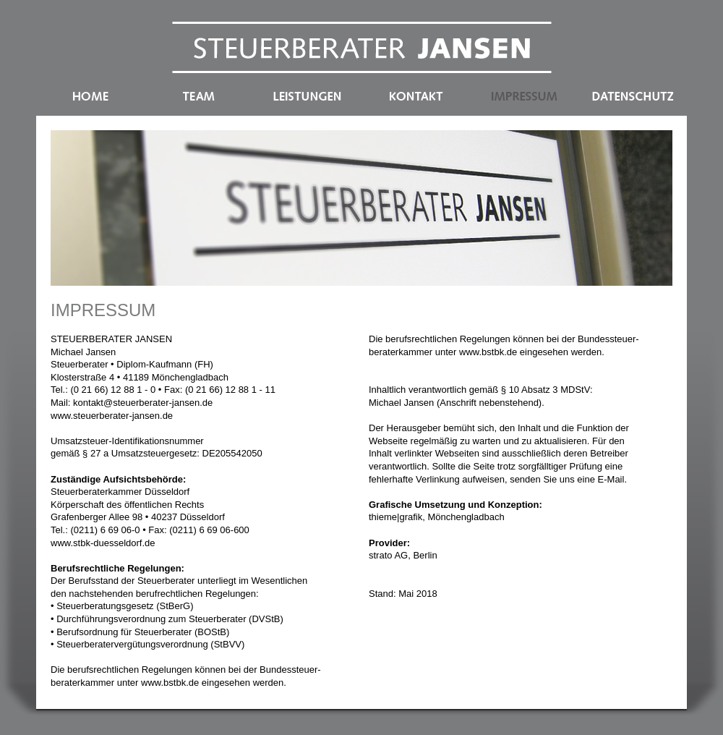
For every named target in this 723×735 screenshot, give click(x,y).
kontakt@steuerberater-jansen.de (143, 402)
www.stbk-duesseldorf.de (103, 543)
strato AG (388, 555)
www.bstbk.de (170, 682)
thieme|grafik (395, 516)
